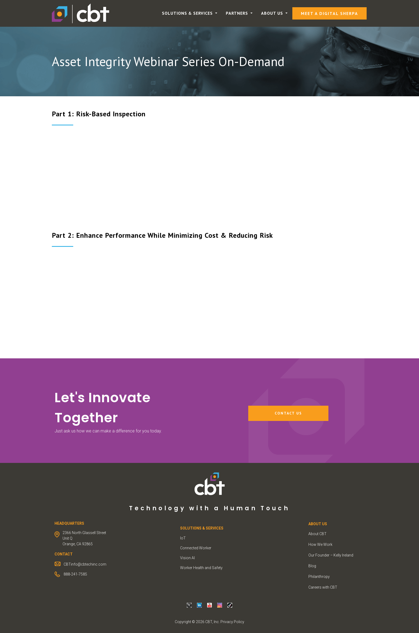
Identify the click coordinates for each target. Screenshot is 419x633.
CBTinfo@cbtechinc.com (85, 564)
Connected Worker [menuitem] (195, 548)
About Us (272, 13)
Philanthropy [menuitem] (319, 576)
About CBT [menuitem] (317, 534)
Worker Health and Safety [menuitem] (201, 568)
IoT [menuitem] (183, 538)
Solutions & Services (188, 13)
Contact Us (288, 413)
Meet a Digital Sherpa (329, 13)
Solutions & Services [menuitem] (201, 528)
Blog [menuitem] (312, 566)
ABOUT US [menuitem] (317, 524)
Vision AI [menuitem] (187, 558)
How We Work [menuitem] (320, 544)
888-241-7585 (75, 574)
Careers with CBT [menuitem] (322, 587)
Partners (237, 13)
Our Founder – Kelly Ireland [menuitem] (330, 555)
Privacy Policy (232, 622)
